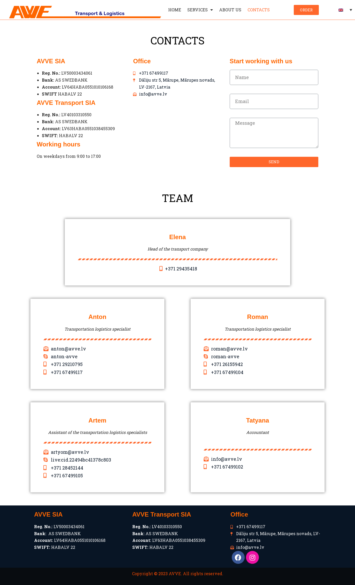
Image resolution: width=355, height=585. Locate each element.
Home (174, 9)
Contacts (259, 9)
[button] (306, 10)
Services (200, 9)
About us (230, 9)
